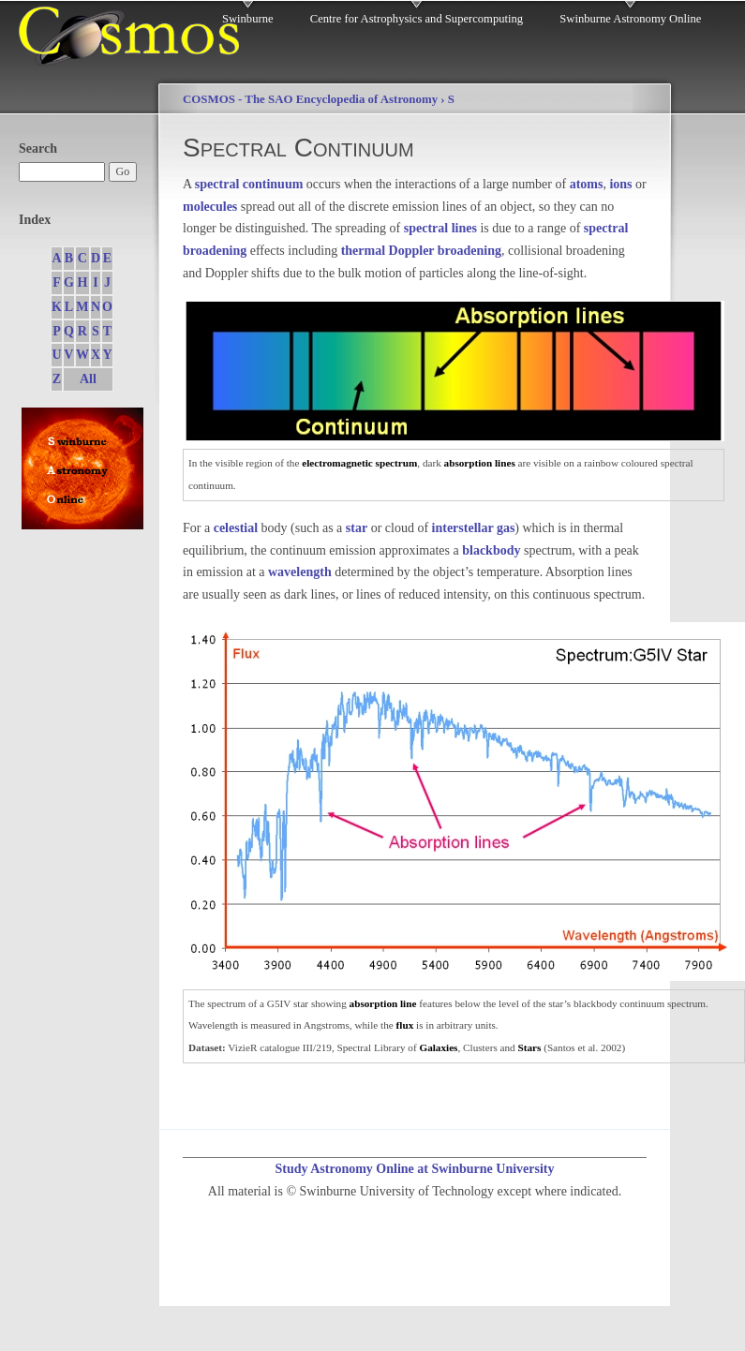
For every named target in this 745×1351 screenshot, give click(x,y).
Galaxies (438, 1047)
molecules (210, 207)
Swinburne (248, 18)
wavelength (300, 572)
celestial (236, 528)
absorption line (383, 1003)
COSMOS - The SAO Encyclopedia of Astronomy (310, 99)
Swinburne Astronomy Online (630, 18)
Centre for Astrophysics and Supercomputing (416, 18)
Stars (529, 1047)
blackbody (491, 550)
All (88, 379)
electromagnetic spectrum (359, 462)
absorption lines (479, 462)
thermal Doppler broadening (421, 251)
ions (620, 184)
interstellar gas (473, 528)
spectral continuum (249, 184)
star (356, 528)
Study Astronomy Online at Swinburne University (414, 1169)
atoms (586, 184)
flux (405, 1025)
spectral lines (440, 228)
